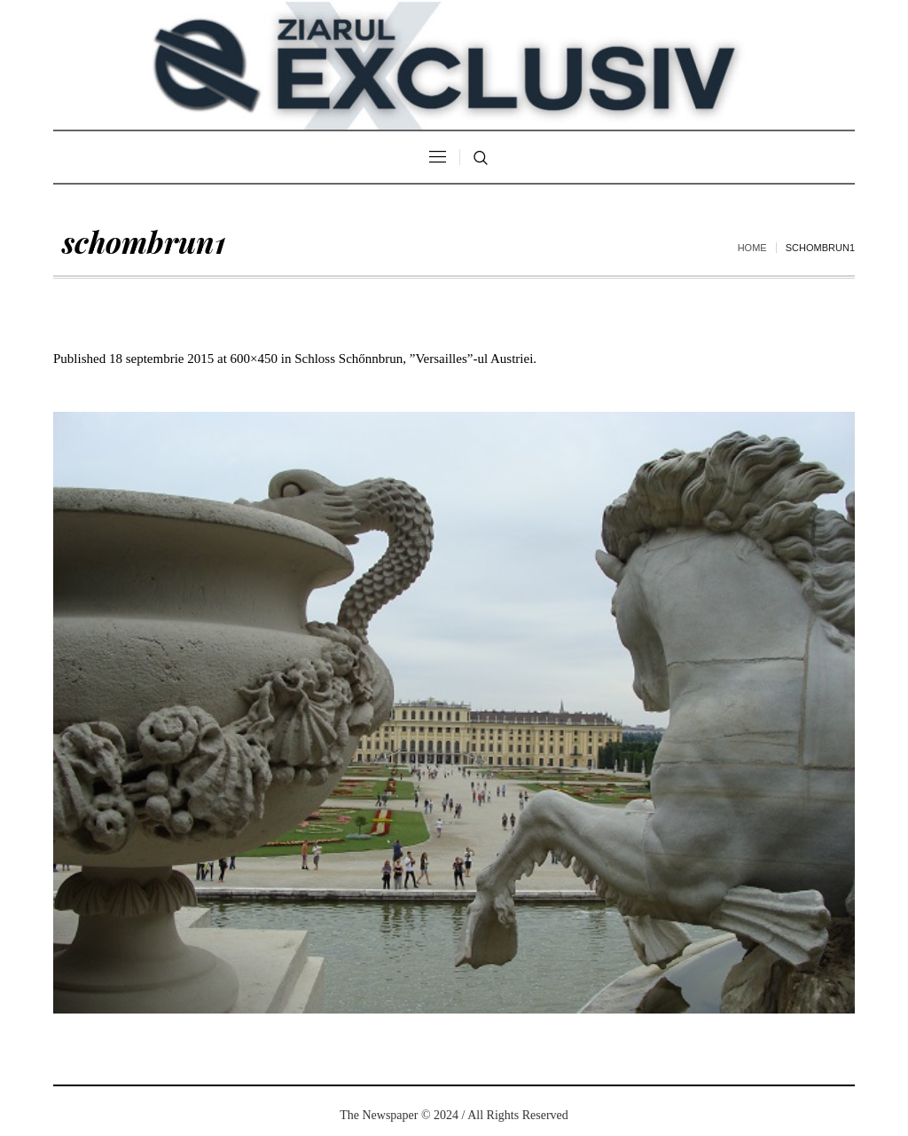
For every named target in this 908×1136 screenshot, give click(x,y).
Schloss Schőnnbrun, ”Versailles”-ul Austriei (413, 358)
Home (752, 247)
